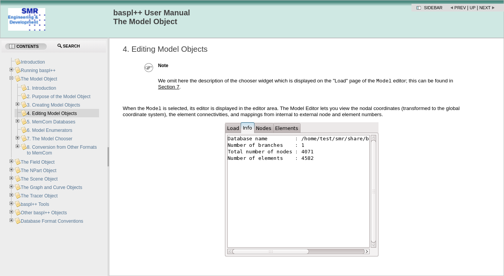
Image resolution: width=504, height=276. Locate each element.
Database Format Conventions (52, 221)
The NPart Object (38, 170)
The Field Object (38, 162)
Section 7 (169, 87)
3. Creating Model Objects (53, 105)
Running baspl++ (38, 70)
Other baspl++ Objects (44, 212)
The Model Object (39, 79)
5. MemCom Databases (51, 122)
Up (473, 7)
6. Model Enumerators (49, 130)
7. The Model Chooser (50, 138)
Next (485, 7)
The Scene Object (39, 179)
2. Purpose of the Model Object (58, 96)
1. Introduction (41, 88)
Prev (460, 7)
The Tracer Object (39, 196)
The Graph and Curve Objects (51, 187)
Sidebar (433, 7)
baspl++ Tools (35, 204)
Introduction (33, 62)
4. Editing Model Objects (52, 113)
